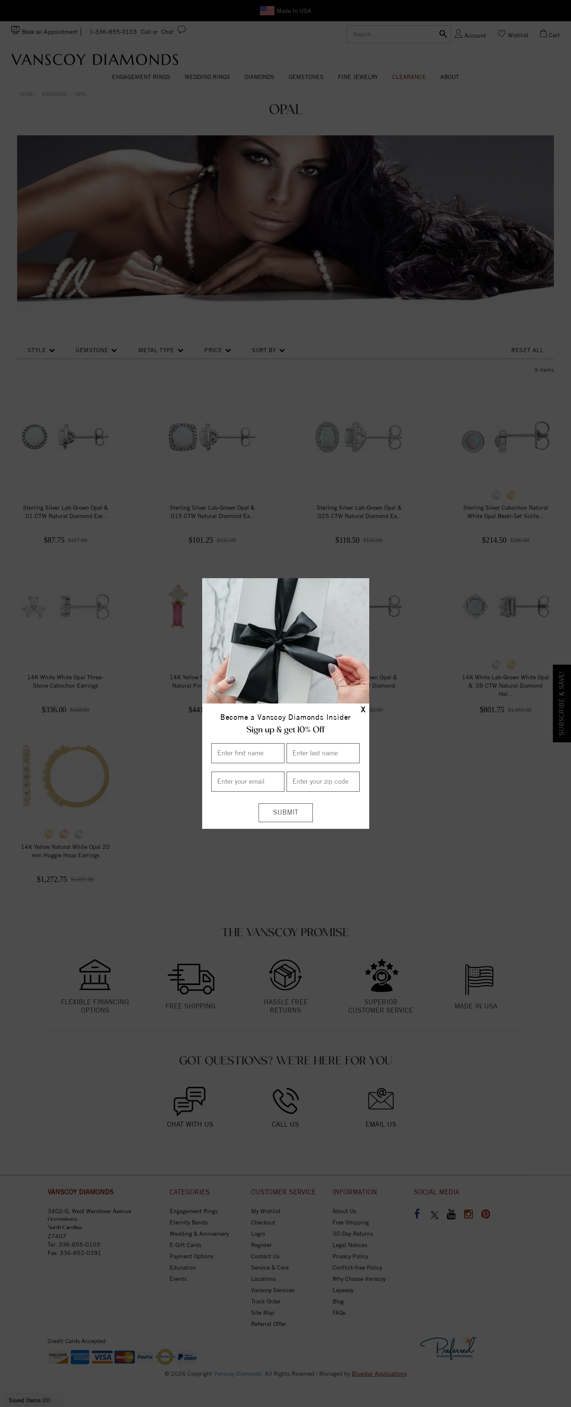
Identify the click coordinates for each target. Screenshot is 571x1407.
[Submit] (286, 812)
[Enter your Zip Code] (323, 782)
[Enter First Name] (247, 753)
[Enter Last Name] (323, 753)
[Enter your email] (247, 782)
